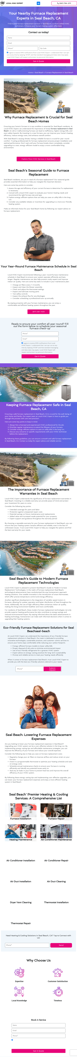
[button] (38, 3)
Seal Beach (39, 73)
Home (30, 73)
